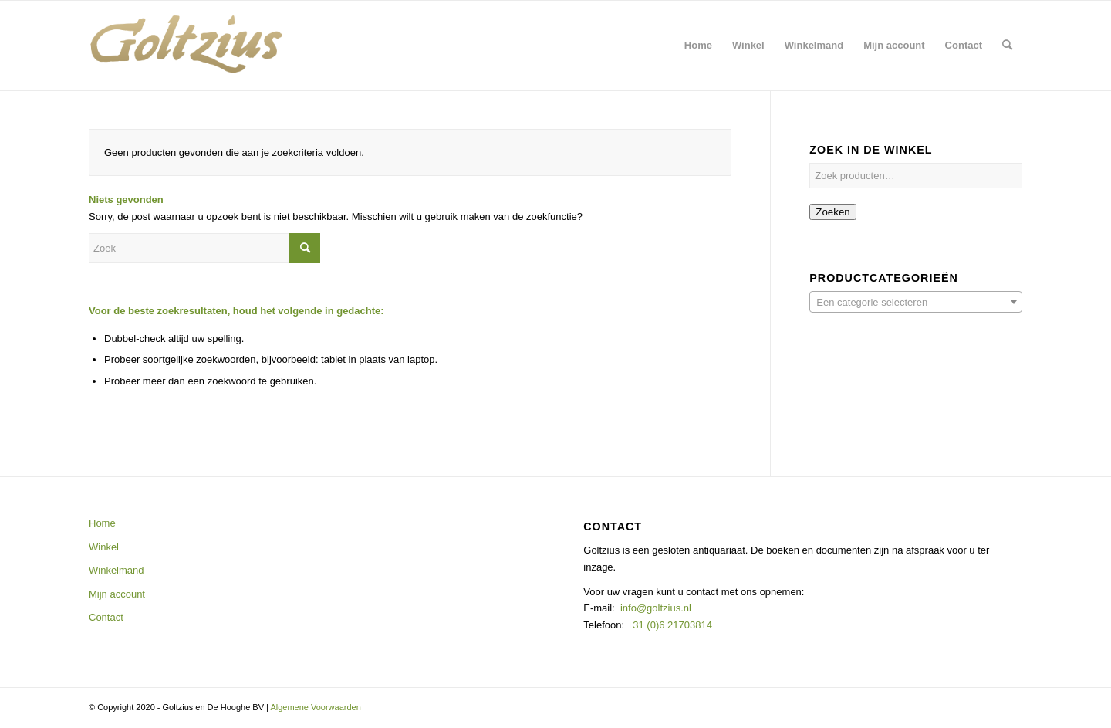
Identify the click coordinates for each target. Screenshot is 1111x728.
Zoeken (832, 212)
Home (102, 523)
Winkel (104, 547)
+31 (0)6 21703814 (668, 625)
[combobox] (915, 302)
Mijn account (117, 594)
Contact (106, 617)
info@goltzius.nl (655, 608)
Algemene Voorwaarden (315, 707)
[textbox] (916, 302)
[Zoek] (1007, 45)
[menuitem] (698, 45)
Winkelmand (116, 570)
